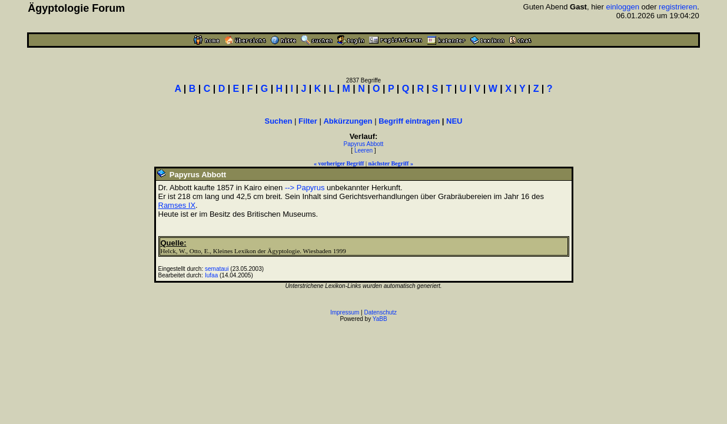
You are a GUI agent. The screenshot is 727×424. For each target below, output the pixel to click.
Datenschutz (380, 312)
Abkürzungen (347, 121)
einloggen (622, 6)
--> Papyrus (305, 187)
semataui (217, 269)
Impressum (344, 312)
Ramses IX (177, 205)
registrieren (678, 6)
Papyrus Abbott (364, 144)
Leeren (363, 150)
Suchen (279, 121)
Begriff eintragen (409, 121)
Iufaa (211, 275)
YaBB (380, 319)
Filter (307, 121)
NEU (454, 121)
